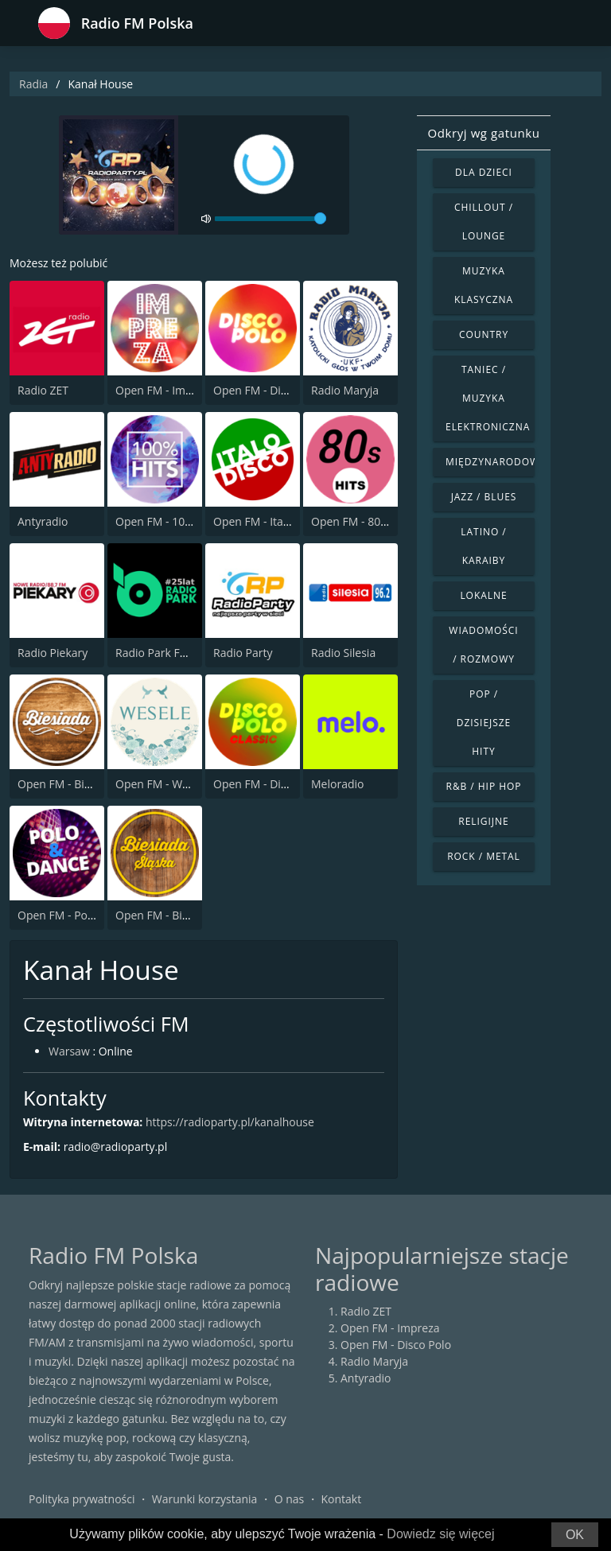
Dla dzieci (483, 172)
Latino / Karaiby (483, 546)
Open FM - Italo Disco (268, 521)
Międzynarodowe (490, 461)
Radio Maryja (345, 390)
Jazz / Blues (484, 496)
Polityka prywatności (82, 1498)
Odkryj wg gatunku (483, 133)
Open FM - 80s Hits (360, 521)
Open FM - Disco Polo (268, 390)
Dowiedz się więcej (440, 1534)
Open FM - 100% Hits (169, 521)
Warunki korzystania (205, 1498)
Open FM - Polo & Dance (81, 915)
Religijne (483, 821)
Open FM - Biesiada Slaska (183, 915)
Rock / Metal (483, 856)
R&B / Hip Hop (484, 786)
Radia (33, 83)
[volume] (270, 218)
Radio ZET (43, 390)
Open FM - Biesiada (68, 783)
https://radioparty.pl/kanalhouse (230, 1121)
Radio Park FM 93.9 (165, 652)
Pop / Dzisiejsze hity (484, 722)
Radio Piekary (53, 652)
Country (483, 334)
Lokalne (483, 595)
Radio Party (243, 652)
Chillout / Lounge (483, 221)
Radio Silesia (343, 652)
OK (575, 1534)
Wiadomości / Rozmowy (483, 645)
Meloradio (337, 783)
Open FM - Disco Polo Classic (287, 783)
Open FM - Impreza (165, 390)
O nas (289, 1498)
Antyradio (43, 521)
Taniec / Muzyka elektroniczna (488, 398)
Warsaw (69, 1051)
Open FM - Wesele (162, 783)
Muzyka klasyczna (483, 285)
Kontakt (341, 1498)
